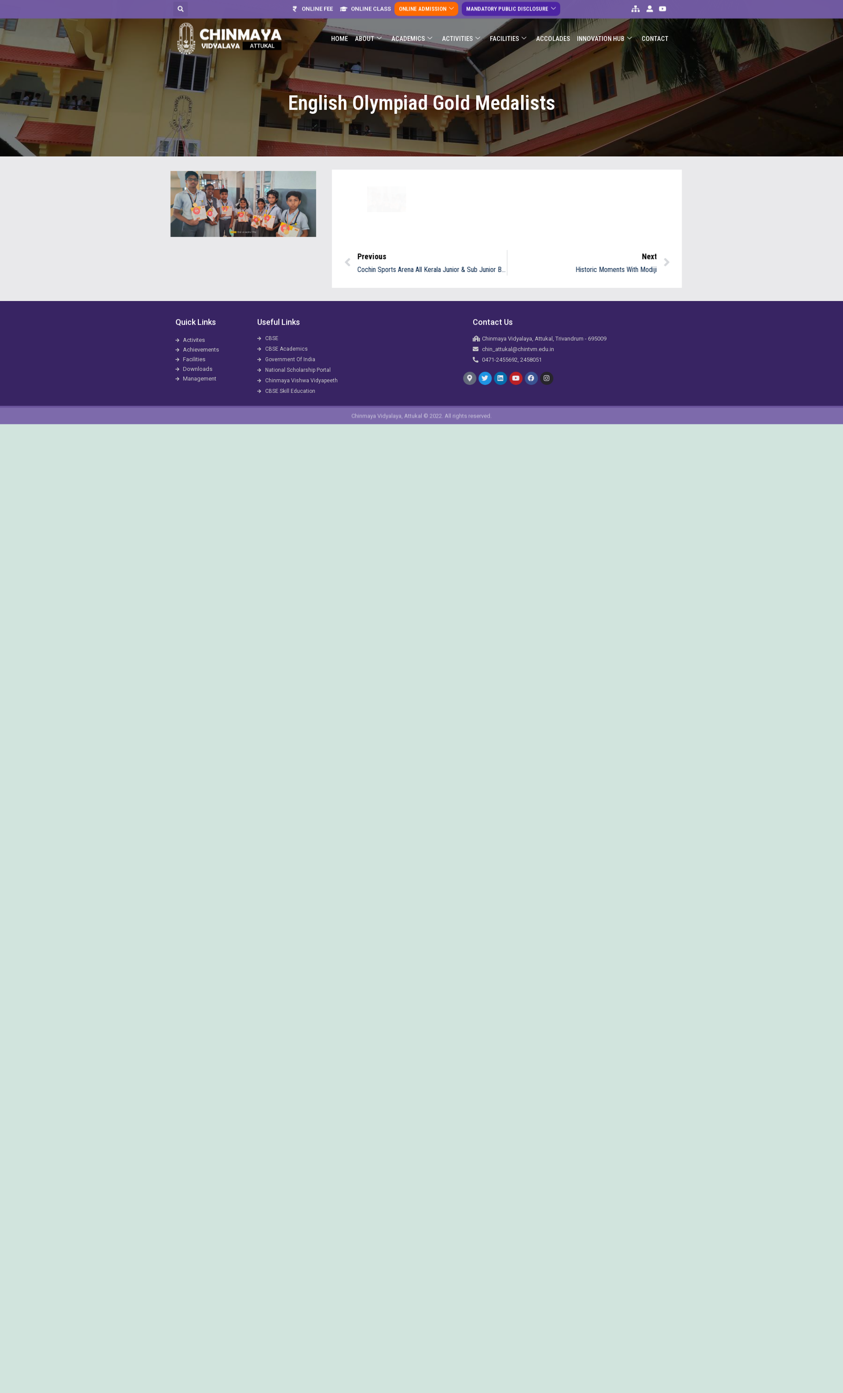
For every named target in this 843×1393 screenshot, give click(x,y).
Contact (655, 24)
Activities (461, 24)
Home (339, 24)
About (368, 24)
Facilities (508, 24)
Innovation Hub (604, 24)
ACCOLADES (553, 24)
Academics (411, 24)
